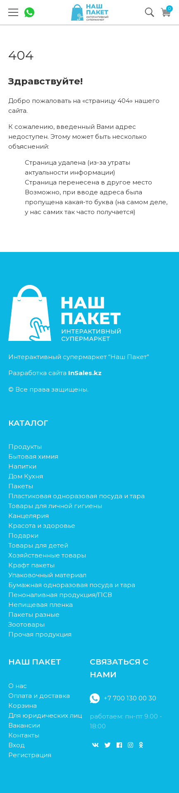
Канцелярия (28, 516)
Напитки (22, 466)
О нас (17, 686)
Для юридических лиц (45, 715)
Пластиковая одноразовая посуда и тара (76, 496)
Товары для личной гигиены (55, 506)
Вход (16, 745)
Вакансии (24, 725)
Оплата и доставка (39, 696)
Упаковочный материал (47, 575)
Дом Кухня (25, 476)
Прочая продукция (40, 634)
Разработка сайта (55, 373)
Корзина (22, 705)
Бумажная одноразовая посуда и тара (71, 585)
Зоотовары (26, 624)
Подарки (23, 535)
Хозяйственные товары (47, 555)
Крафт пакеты (31, 565)
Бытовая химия (33, 456)
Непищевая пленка (40, 605)
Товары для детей (38, 545)
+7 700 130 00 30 (123, 698)
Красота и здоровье (41, 525)
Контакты (23, 735)
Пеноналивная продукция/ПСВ (60, 595)
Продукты (25, 446)
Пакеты (20, 486)
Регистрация (29, 755)
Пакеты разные (34, 614)
